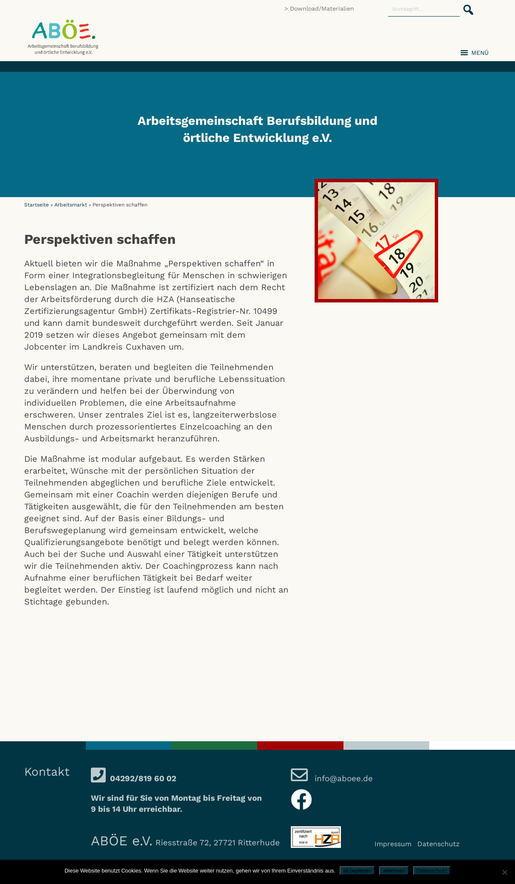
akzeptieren (357, 870)
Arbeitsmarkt (70, 205)
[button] (466, 5)
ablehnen (394, 870)
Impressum (392, 844)
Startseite (36, 205)
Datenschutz (438, 844)
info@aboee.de (342, 778)
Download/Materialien (322, 8)
